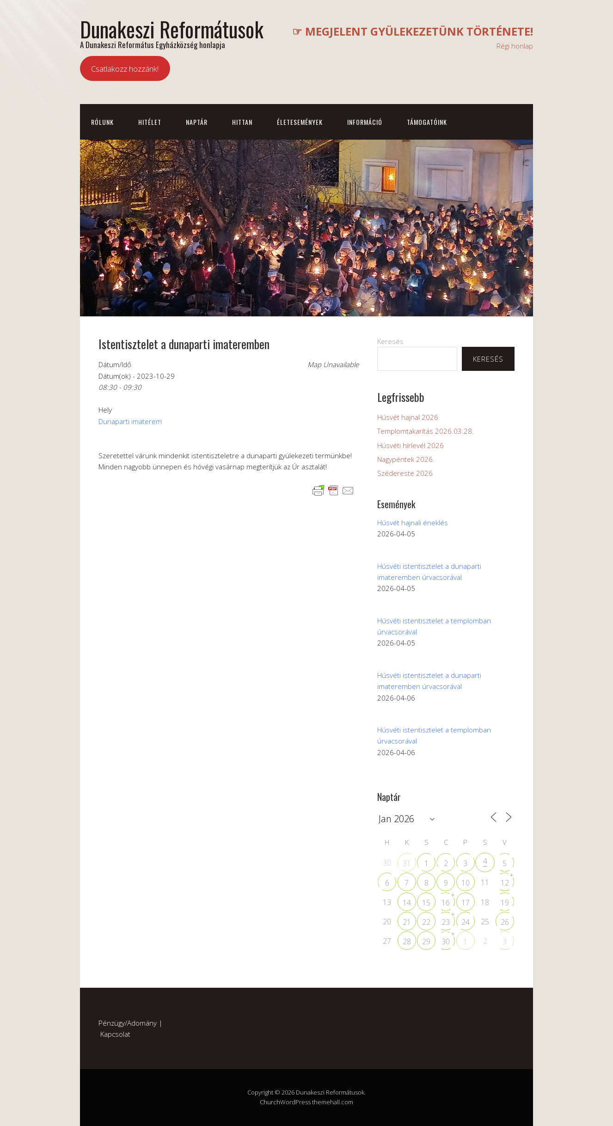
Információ (364, 122)
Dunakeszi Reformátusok (172, 28)
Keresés (390, 341)
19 (505, 903)
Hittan (242, 122)
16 (445, 903)
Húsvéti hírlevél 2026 (410, 445)
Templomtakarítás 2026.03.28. (425, 431)
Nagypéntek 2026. (406, 459)
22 (426, 922)
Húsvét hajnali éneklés (412, 522)
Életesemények (300, 122)
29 (426, 941)
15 (426, 903)
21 (407, 922)
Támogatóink (427, 122)
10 (465, 883)
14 (407, 903)
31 (407, 863)
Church (270, 1102)
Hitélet (149, 122)
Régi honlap (515, 45)
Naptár (197, 122)
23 (445, 922)
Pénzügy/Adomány (127, 1023)
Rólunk (102, 122)
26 (505, 922)
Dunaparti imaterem (130, 421)
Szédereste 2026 (405, 473)
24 (465, 922)
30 (445, 941)
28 (407, 941)
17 (465, 903)
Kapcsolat (115, 1034)
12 (505, 883)
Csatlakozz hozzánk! (125, 68)
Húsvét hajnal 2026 (407, 417)
